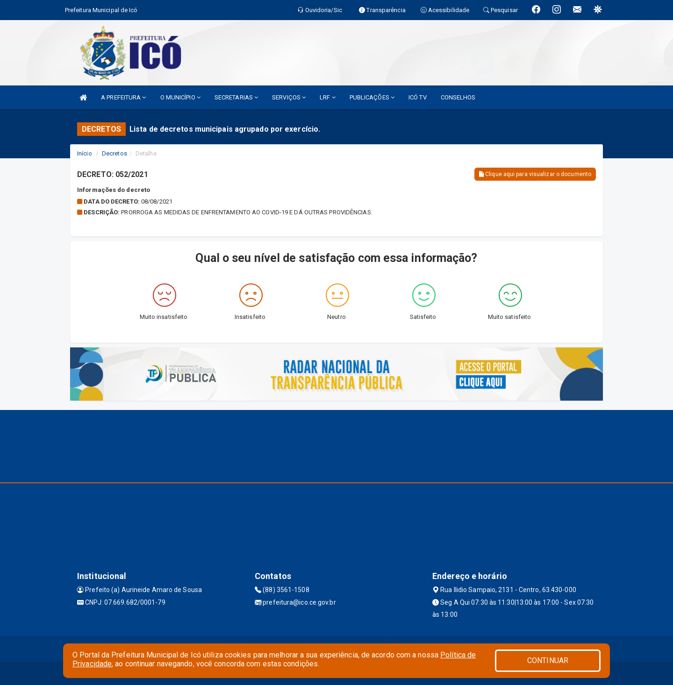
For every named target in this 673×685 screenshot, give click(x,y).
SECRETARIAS (236, 97)
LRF (328, 97)
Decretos (114, 153)
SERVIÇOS (289, 97)
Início (84, 153)
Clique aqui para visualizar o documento (535, 174)
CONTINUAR (547, 660)
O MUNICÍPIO (180, 97)
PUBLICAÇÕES (372, 97)
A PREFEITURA (123, 97)
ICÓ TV (417, 97)
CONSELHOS (458, 97)
